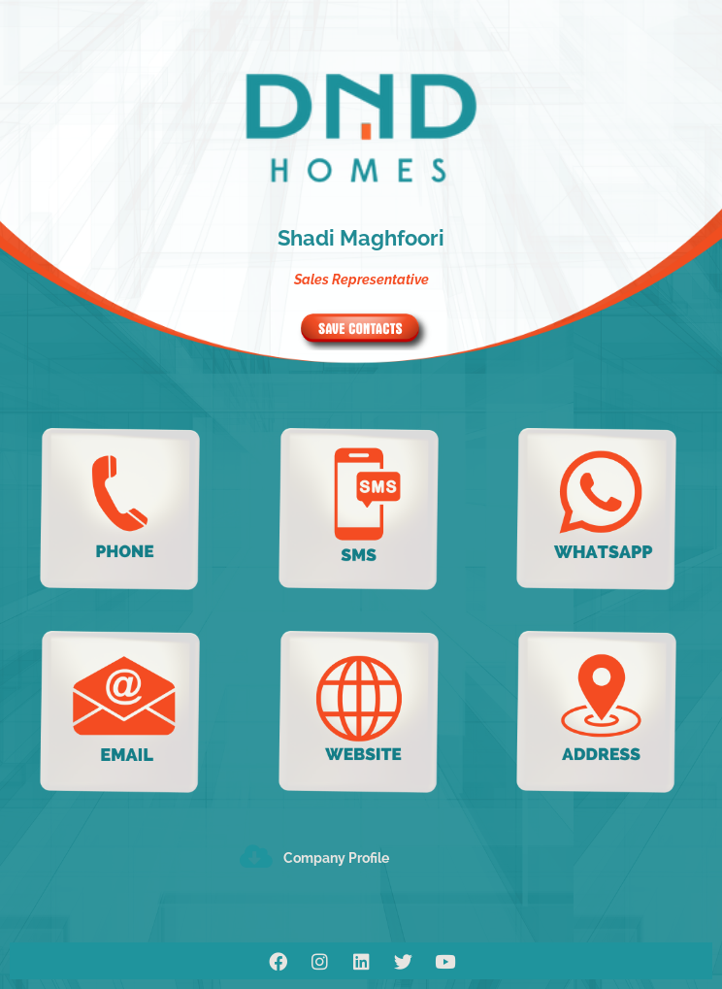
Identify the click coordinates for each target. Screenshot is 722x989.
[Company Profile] (256, 855)
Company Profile (336, 858)
